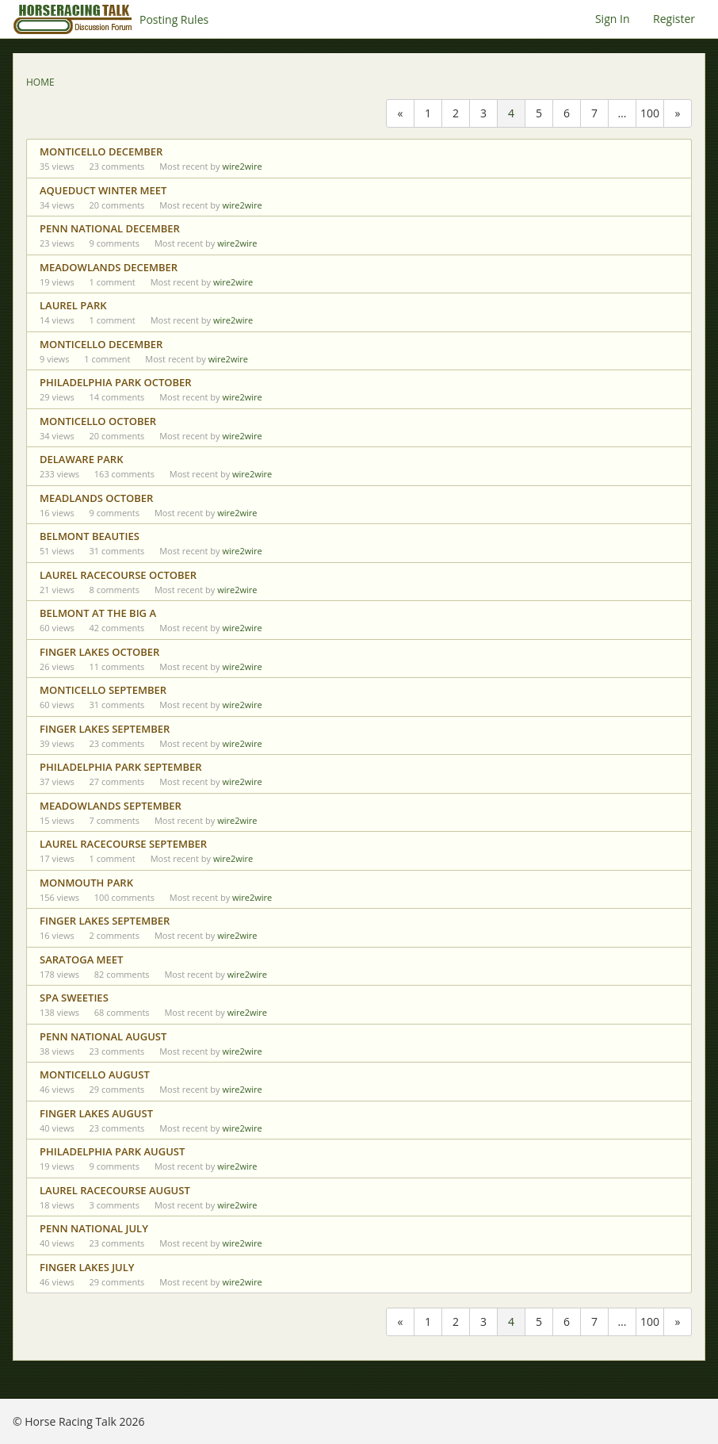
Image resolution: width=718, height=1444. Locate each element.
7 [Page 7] (594, 113)
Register (674, 18)
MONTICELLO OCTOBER (98, 421)
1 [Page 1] (428, 113)
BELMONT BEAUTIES (89, 536)
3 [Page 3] (483, 113)
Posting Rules (173, 19)
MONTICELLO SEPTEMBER (103, 690)
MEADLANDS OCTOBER (96, 498)
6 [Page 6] (566, 113)
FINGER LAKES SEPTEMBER (105, 729)
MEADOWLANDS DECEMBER (109, 267)
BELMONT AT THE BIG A (98, 613)
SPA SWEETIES (74, 997)
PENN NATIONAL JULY (94, 1228)
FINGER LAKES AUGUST (96, 1113)
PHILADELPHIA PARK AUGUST (112, 1151)
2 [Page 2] (456, 113)
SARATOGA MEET (81, 959)
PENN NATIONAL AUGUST (103, 1036)
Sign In (612, 18)
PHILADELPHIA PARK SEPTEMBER (121, 767)
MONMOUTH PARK (86, 882)
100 (649, 113)
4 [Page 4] (511, 113)
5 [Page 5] (539, 113)
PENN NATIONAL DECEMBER (110, 228)
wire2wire (242, 166)
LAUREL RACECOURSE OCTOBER (118, 575)
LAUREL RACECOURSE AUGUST (115, 1190)
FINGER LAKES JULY (87, 1267)
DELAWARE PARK (81, 459)
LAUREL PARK (73, 305)
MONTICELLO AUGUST (95, 1074)
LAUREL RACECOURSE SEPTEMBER (123, 844)
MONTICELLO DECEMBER (101, 151)
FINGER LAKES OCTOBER (99, 652)
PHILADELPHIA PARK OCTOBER (116, 382)
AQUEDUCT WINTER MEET (103, 190)
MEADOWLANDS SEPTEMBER (110, 806)
